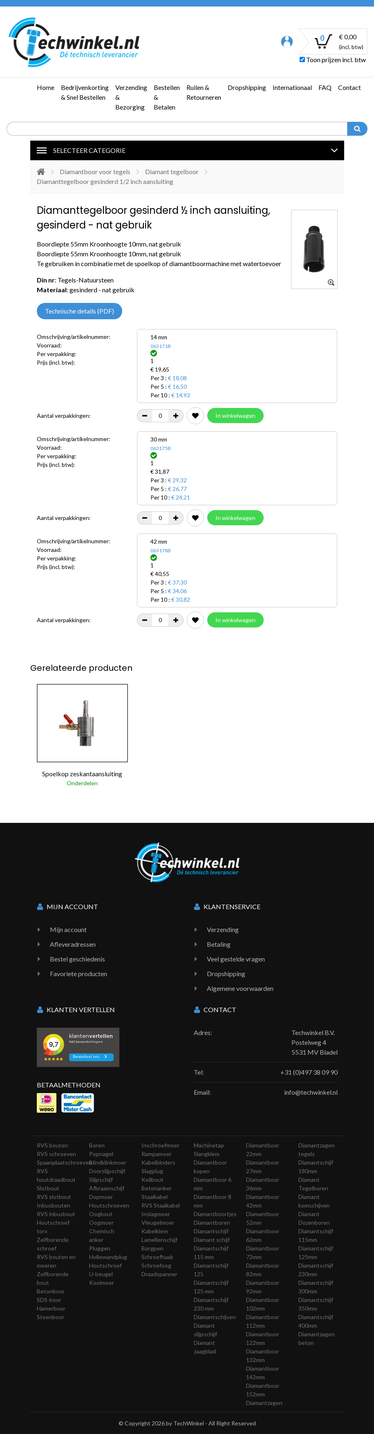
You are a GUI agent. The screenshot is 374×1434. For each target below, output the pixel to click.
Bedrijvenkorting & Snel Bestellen (85, 92)
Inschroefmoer (160, 1145)
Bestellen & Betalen (167, 97)
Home (45, 87)
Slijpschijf (101, 1179)
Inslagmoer (155, 1213)
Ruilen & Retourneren (203, 92)
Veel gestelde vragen (236, 959)
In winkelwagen (235, 415)
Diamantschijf (211, 1231)
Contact (349, 87)
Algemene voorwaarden (240, 988)
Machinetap (209, 1145)
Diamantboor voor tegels (95, 171)
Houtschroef (105, 1265)
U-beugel (101, 1273)
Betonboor (51, 1291)
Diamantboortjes (215, 1213)
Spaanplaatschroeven (64, 1162)
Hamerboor (51, 1308)
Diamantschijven (215, 1316)
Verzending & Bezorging (131, 97)
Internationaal (292, 87)
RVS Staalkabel (160, 1205)
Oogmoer (101, 1222)
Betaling (219, 944)
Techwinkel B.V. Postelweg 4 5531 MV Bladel (314, 1042)
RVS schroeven (56, 1153)
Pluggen (99, 1248)
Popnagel (101, 1153)
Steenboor (50, 1316)
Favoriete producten (78, 973)
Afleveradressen (73, 944)
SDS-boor (49, 1299)
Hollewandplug (108, 1256)
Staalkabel (154, 1196)
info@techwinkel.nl (311, 1092)
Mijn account (68, 929)
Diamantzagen (264, 1402)
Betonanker (156, 1188)
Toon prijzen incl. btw (333, 59)
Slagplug (152, 1170)
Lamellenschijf (159, 1239)
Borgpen (152, 1248)
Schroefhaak (157, 1256)
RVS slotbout (54, 1196)
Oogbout (101, 1213)
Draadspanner (159, 1273)
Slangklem (206, 1153)
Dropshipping (247, 87)
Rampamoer (156, 1153)
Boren (97, 1145)
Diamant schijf (212, 1239)
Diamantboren (212, 1222)
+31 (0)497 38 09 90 (309, 1072)
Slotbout (48, 1188)
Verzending (223, 929)
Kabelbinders (158, 1162)
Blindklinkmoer (107, 1162)
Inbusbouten (53, 1205)
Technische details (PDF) (79, 311)
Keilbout (152, 1179)
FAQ (324, 87)
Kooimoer (101, 1282)
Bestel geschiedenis (77, 959)
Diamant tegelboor (172, 171)
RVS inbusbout (56, 1213)
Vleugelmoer (157, 1222)
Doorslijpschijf (107, 1170)
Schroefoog (156, 1265)
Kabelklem (154, 1231)
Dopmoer (101, 1196)
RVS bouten (52, 1145)
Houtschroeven (109, 1205)
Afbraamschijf (106, 1188)
